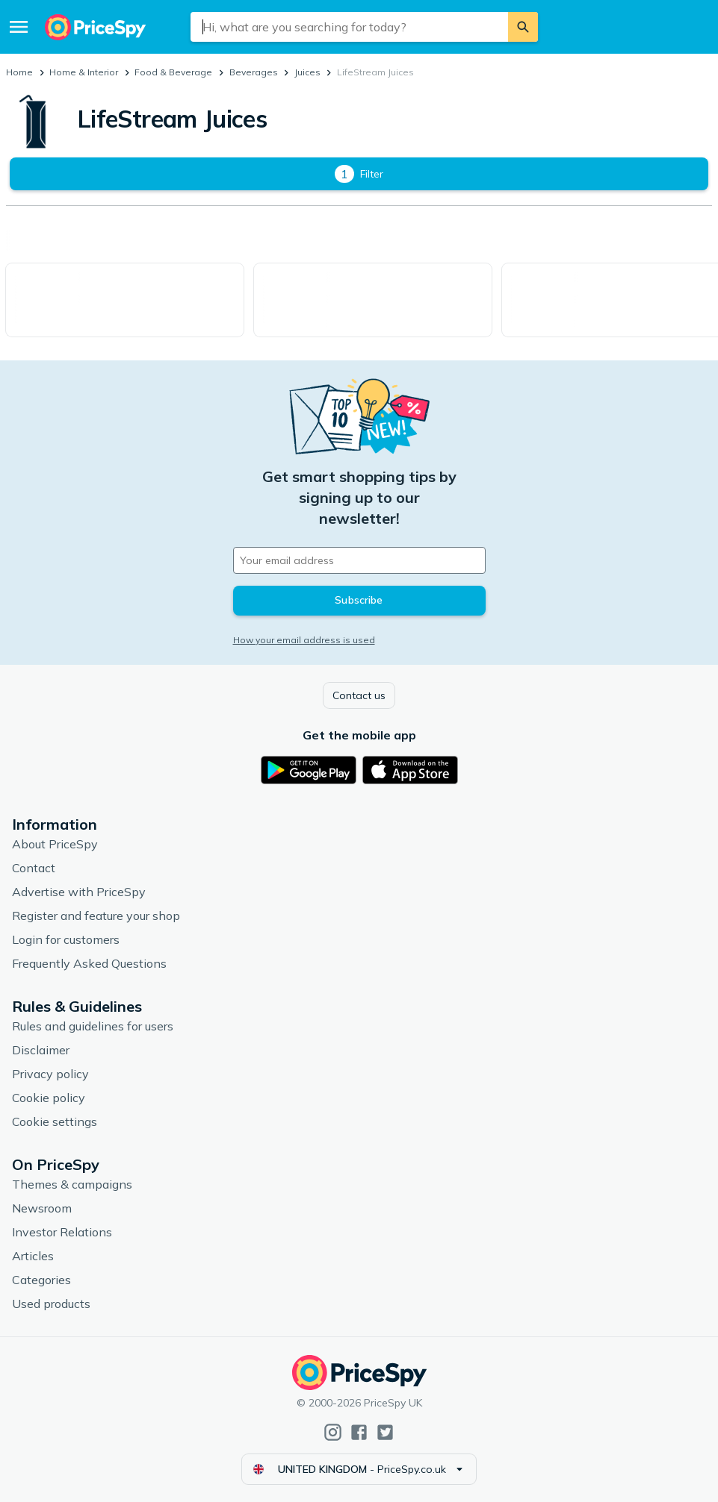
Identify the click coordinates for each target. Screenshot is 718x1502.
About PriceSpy (55, 843)
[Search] (523, 27)
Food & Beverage (173, 72)
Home (19, 72)
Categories (41, 1279)
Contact (33, 867)
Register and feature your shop (96, 915)
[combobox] (350, 27)
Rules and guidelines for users (92, 1025)
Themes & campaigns (72, 1184)
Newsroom (42, 1208)
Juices (307, 72)
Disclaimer (40, 1049)
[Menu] (19, 27)
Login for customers (66, 939)
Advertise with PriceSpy (79, 891)
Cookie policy (48, 1097)
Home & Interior (83, 72)
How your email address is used (304, 639)
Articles (33, 1255)
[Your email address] (359, 560)
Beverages (253, 72)
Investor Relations (62, 1231)
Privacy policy (50, 1073)
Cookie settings (54, 1121)
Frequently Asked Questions (89, 963)
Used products (51, 1303)
